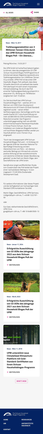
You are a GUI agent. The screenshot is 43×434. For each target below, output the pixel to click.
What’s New (21, 391)
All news (10, 13)
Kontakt (7, 430)
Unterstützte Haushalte (28, 424)
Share (36, 13)
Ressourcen (27, 419)
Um (4, 423)
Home (5, 419)
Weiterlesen (15, 270)
